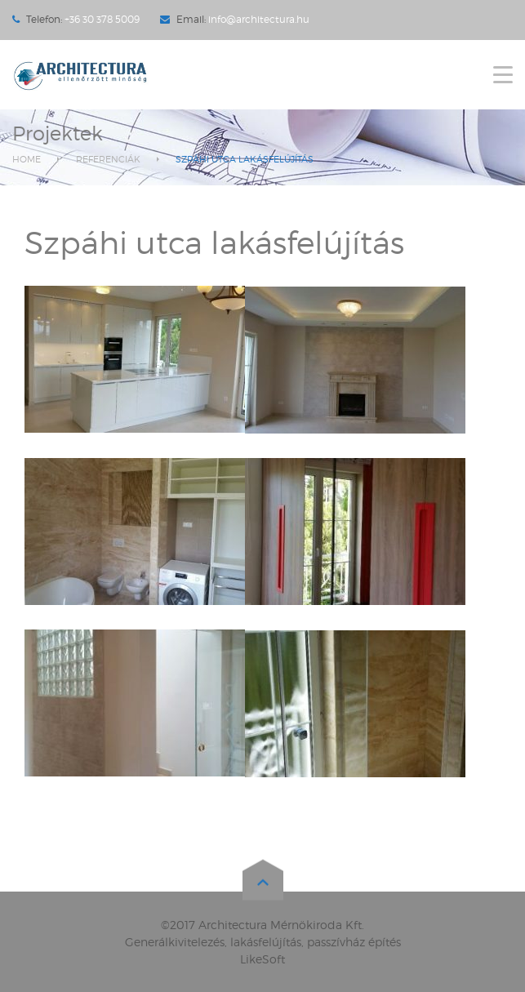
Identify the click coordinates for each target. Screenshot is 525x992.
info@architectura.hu (258, 19)
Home (26, 159)
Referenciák (108, 159)
